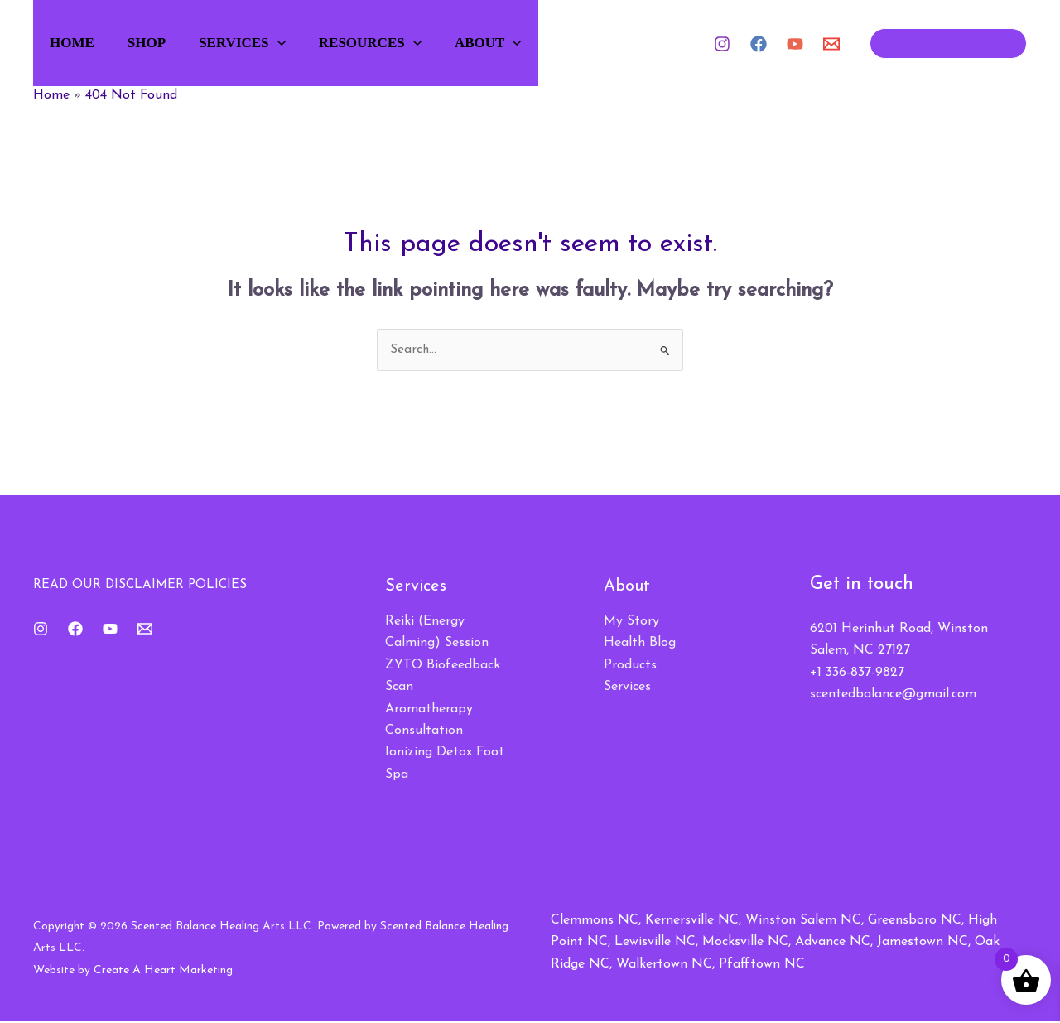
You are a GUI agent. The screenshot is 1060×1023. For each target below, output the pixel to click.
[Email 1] (831, 44)
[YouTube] (795, 44)
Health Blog (640, 644)
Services (262, 43)
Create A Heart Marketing (163, 971)
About (519, 43)
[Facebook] (758, 44)
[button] (297, 43)
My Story (631, 622)
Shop (161, 43)
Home (80, 43)
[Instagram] (722, 44)
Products (630, 666)
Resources (395, 43)
